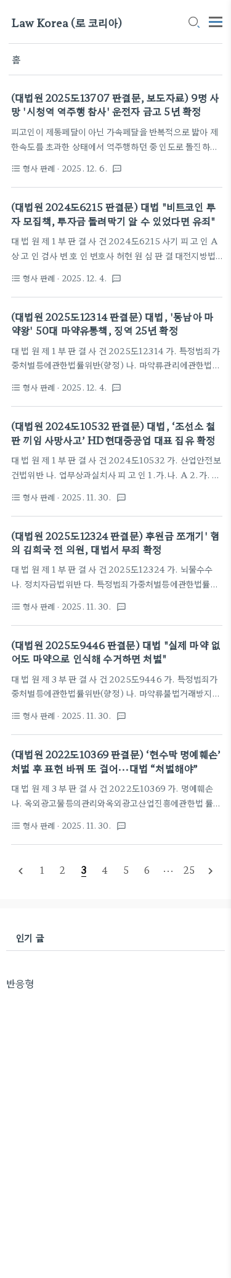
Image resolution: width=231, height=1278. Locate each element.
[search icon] (193, 22)
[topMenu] (215, 20)
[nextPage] (210, 870)
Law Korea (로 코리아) (66, 22)
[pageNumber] (42, 869)
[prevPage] (21, 870)
